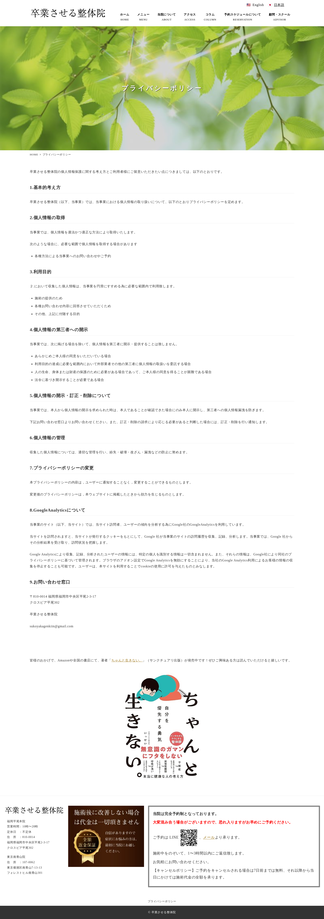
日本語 (279, 5)
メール (209, 837)
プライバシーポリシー (162, 901)
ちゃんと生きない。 (127, 660)
